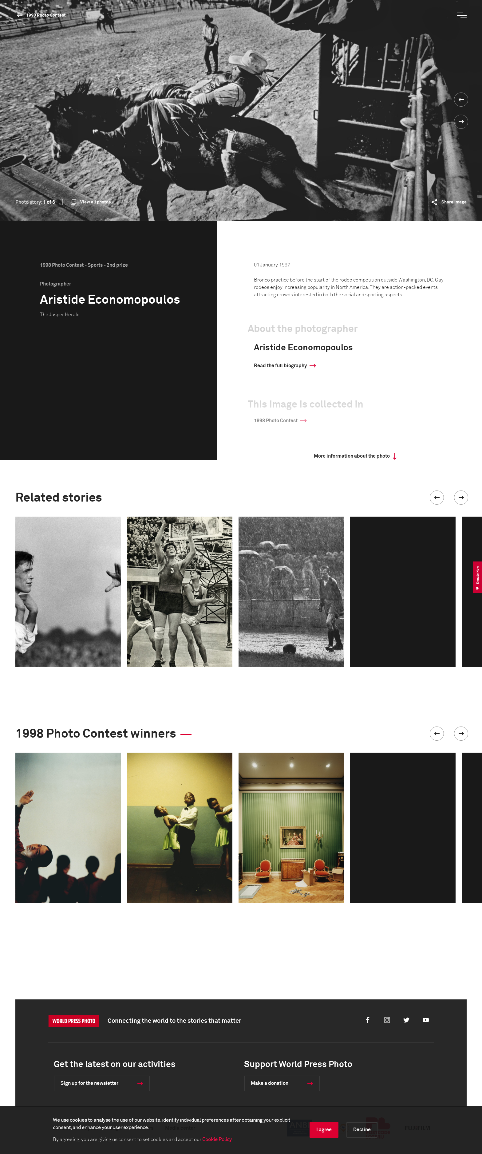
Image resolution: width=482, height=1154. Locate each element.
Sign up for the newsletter (89, 1083)
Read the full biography (280, 365)
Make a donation (269, 1083)
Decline (362, 1129)
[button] (437, 497)
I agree (324, 1129)
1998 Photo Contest (46, 15)
